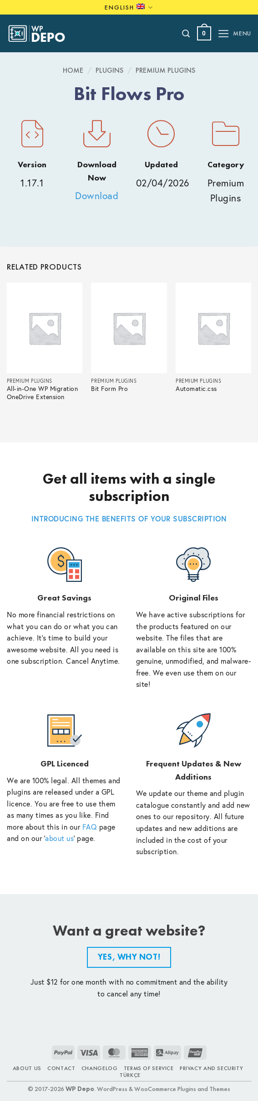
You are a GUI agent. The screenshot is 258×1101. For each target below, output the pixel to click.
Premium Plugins (165, 70)
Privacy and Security (211, 1068)
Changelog (99, 1068)
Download (96, 196)
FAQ (89, 826)
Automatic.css (196, 389)
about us (59, 838)
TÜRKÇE (130, 1075)
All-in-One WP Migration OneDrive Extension (42, 393)
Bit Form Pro (109, 389)
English (129, 7)
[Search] (186, 34)
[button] (204, 33)
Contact (61, 1068)
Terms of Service (149, 1068)
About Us (27, 1068)
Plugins (109, 70)
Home (73, 70)
